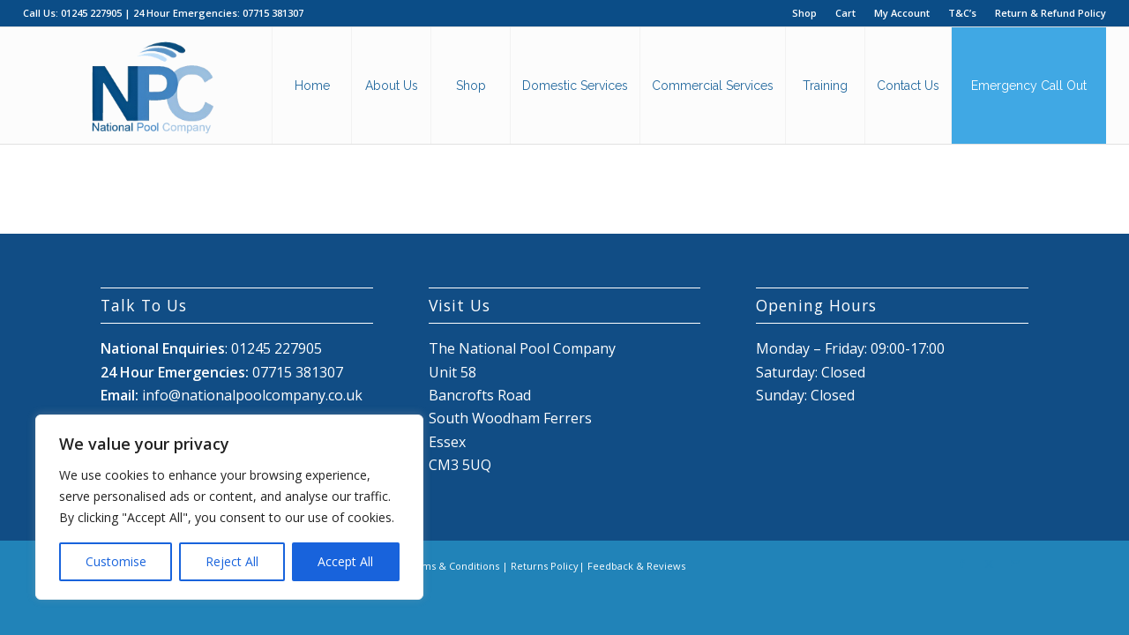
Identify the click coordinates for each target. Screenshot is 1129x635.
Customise (116, 561)
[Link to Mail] (1015, 563)
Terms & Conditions (452, 565)
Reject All (232, 561)
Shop (804, 12)
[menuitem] (804, 13)
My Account (902, 12)
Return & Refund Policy (1050, 12)
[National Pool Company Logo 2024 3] (152, 85)
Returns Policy (545, 565)
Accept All (345, 561)
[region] (229, 507)
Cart (845, 12)
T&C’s (962, 12)
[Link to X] (989, 563)
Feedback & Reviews (636, 565)
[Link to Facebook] (962, 563)
